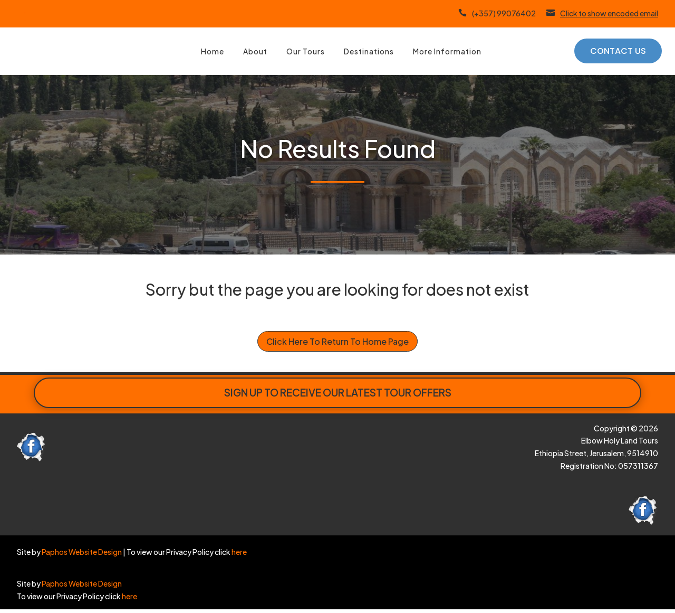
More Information (447, 51)
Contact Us (618, 51)
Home (212, 51)
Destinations (369, 51)
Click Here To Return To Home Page (337, 341)
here (238, 552)
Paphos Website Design (82, 552)
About (255, 51)
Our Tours (305, 51)
